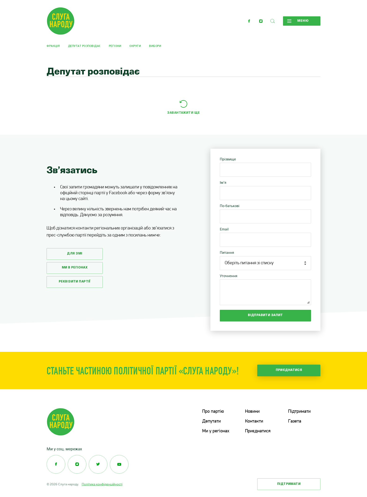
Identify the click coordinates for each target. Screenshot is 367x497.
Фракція (53, 46)
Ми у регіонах (215, 431)
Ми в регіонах (75, 267)
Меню (298, 21)
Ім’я (223, 182)
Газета (294, 421)
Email (224, 229)
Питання (227, 252)
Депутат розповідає (84, 46)
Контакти (254, 421)
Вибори (155, 46)
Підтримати (299, 411)
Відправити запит (265, 315)
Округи (135, 46)
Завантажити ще (183, 112)
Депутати (211, 421)
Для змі (74, 253)
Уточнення (228, 276)
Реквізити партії (75, 281)
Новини (252, 411)
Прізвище (228, 159)
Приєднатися (289, 370)
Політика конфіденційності (102, 484)
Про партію (213, 411)
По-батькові (229, 206)
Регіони (115, 46)
